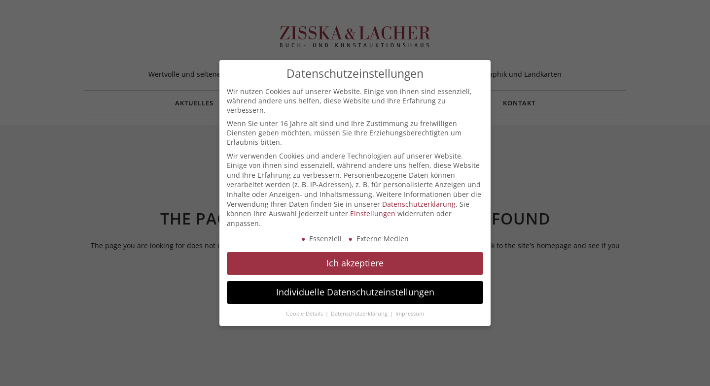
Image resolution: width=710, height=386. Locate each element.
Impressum (409, 313)
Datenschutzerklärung (419, 204)
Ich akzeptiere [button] (355, 263)
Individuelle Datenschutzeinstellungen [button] (355, 292)
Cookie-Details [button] (305, 313)
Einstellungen (372, 213)
